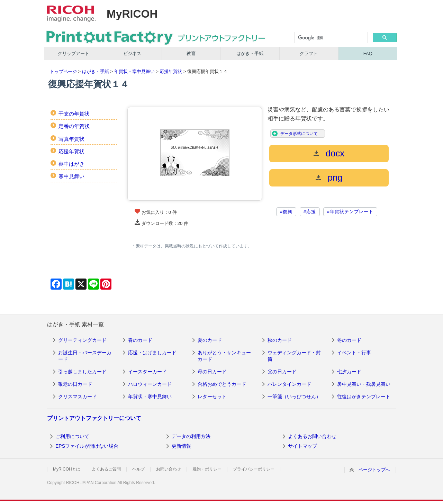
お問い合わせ (168, 469)
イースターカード (147, 371)
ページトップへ (374, 469)
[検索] (330, 38)
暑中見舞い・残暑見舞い (363, 384)
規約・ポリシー (207, 469)
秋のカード (280, 340)
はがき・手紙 (249, 53)
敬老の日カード (75, 384)
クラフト (309, 53)
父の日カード (282, 371)
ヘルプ (138, 469)
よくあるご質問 (106, 469)
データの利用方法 (191, 436)
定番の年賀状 (74, 126)
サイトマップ (302, 446)
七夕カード (349, 371)
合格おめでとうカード (222, 384)
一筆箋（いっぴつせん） (294, 396)
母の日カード (212, 371)
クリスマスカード (77, 396)
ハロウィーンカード (150, 384)
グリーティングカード (82, 340)
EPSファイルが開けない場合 (86, 446)
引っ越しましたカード (82, 371)
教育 (191, 53)
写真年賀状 (71, 139)
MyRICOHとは (66, 469)
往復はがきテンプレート (363, 396)
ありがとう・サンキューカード (224, 356)
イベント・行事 (354, 352)
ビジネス (132, 53)
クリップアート (73, 53)
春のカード (140, 340)
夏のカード (210, 340)
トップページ (63, 71)
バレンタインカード (289, 384)
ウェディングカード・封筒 (294, 356)
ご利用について (72, 436)
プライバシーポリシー (253, 469)
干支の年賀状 (74, 114)
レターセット (212, 396)
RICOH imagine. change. (71, 14)
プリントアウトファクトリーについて (94, 418)
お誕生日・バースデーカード (84, 356)
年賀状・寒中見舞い (134, 71)
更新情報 (181, 446)
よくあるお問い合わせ (312, 436)
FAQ (367, 53)
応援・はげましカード (152, 352)
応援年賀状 (171, 71)
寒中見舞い (71, 176)
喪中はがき (71, 164)
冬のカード (349, 340)
